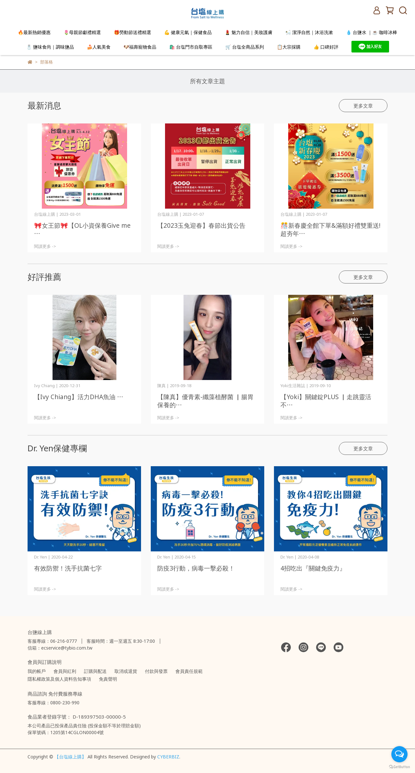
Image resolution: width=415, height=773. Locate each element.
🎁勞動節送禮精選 (132, 32)
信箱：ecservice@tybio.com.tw (60, 648)
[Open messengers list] (399, 754)
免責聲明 (108, 679)
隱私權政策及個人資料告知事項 (59, 679)
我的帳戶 (37, 671)
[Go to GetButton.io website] (399, 766)
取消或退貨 (125, 671)
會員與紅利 (64, 671)
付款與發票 (156, 671)
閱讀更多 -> (45, 246)
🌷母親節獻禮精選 (82, 32)
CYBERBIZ (168, 757)
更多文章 (363, 105)
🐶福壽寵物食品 (140, 47)
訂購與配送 (95, 671)
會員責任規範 (189, 671)
